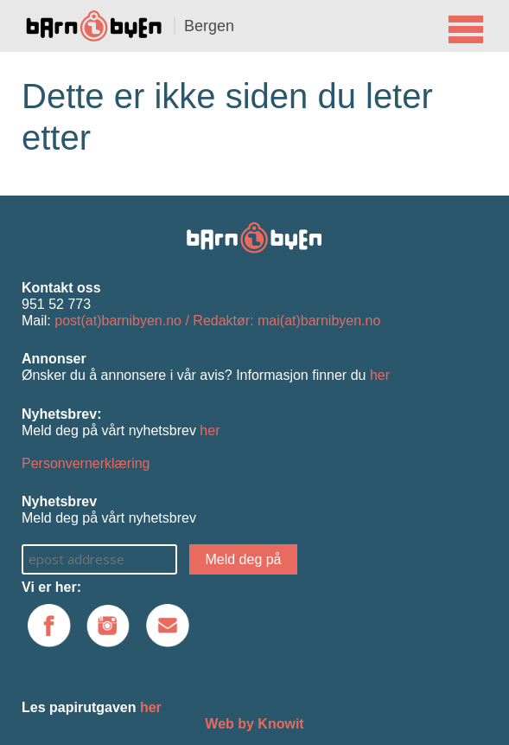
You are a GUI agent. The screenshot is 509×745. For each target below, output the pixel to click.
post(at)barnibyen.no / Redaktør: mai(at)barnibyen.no (217, 320)
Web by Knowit (254, 723)
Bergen (209, 26)
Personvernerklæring (86, 463)
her (380, 375)
